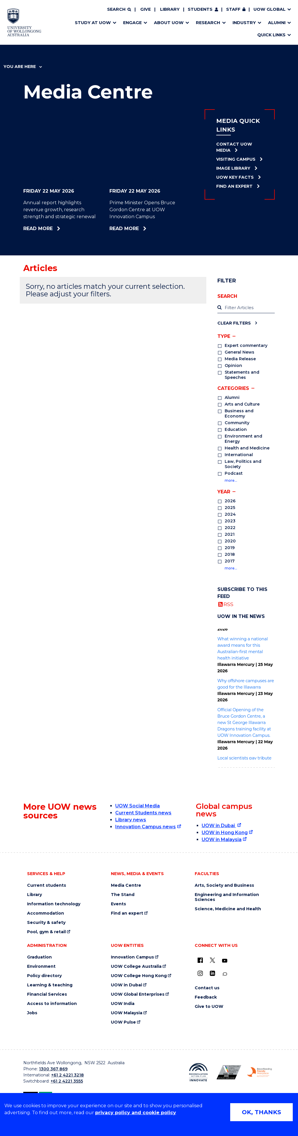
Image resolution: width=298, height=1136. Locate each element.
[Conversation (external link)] (224, 974)
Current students (46, 885)
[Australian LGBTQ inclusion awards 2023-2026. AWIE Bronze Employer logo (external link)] (229, 1072)
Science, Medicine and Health (228, 908)
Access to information (52, 1003)
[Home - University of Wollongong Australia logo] (24, 22)
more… (231, 480)
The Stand (122, 894)
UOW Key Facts (235, 177)
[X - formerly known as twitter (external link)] (212, 960)
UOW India (122, 1003)
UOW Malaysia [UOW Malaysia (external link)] (126, 1012)
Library (170, 9)
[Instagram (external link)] (200, 973)
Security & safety (46, 922)
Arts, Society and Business (224, 885)
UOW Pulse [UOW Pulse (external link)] (123, 1022)
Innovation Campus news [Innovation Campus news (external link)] (145, 826)
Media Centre (126, 885)
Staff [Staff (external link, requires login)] (233, 9)
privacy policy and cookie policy (135, 1112)
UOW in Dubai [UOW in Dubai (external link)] (219, 825)
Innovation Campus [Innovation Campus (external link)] (132, 957)
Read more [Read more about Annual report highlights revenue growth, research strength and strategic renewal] (53, 228)
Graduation (39, 957)
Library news (130, 820)
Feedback (206, 997)
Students (200, 9)
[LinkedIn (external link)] (212, 973)
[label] (246, 307)
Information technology (53, 904)
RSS (228, 604)
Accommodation (45, 913)
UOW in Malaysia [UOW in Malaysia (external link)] (222, 839)
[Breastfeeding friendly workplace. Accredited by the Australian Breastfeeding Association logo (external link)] (259, 1072)
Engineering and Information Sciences (227, 897)
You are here (22, 66)
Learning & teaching (49, 985)
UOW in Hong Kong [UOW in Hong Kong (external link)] (225, 832)
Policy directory (44, 975)
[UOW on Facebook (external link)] (200, 960)
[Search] (119, 9)
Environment (41, 966)
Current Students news (143, 813)
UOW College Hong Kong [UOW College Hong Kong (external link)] (139, 975)
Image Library (233, 168)
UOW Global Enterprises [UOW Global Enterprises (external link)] (137, 994)
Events (118, 904)
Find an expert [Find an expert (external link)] (127, 913)
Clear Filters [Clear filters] (234, 322)
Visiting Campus (236, 159)
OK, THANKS (261, 1112)
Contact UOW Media (234, 147)
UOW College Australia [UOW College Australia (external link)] (136, 966)
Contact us (207, 988)
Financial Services (47, 994)
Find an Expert (234, 186)
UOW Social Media (137, 806)
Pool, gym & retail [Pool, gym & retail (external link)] (46, 931)
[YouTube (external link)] (224, 961)
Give (145, 9)
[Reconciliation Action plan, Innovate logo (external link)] (198, 1072)
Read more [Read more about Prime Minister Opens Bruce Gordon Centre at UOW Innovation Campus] (139, 228)
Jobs (32, 1012)
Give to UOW (209, 1006)
